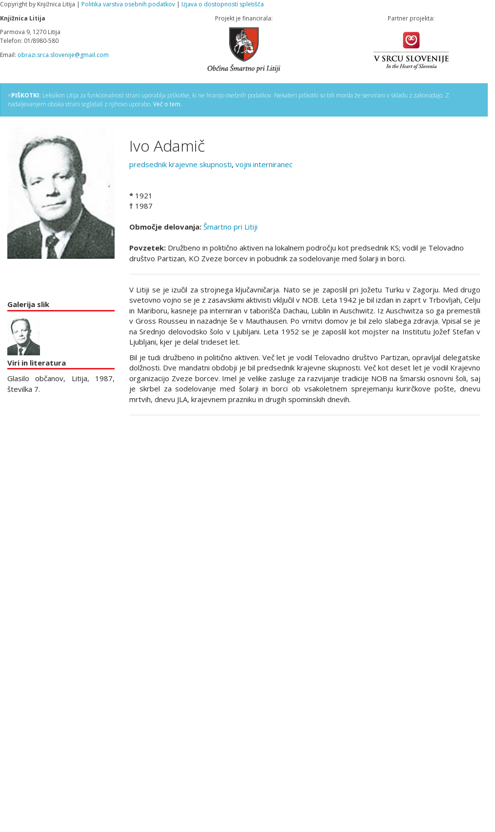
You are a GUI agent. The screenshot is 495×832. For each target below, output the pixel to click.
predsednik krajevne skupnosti (180, 164)
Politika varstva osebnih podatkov (128, 4)
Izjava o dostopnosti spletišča (222, 4)
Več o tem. (167, 104)
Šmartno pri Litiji (230, 227)
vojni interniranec (264, 164)
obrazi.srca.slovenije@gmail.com (63, 55)
